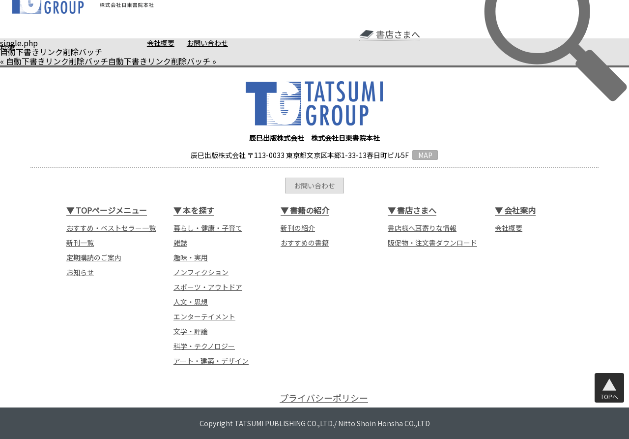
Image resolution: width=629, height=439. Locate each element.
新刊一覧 (80, 243)
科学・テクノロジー (204, 346)
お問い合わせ (207, 43)
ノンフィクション (201, 272)
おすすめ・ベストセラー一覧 (111, 228)
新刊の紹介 (298, 228)
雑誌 (180, 243)
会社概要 (160, 43)
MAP (425, 155)
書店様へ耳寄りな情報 (422, 228)
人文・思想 (190, 302)
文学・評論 (190, 331)
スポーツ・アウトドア (207, 287)
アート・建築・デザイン (211, 361)
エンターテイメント (204, 316)
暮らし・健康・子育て (207, 228)
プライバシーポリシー (324, 398)
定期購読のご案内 (93, 257)
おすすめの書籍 (305, 243)
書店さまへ (398, 34)
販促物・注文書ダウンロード (432, 243)
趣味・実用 (190, 257)
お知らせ (80, 272)
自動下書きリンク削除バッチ (57, 61)
